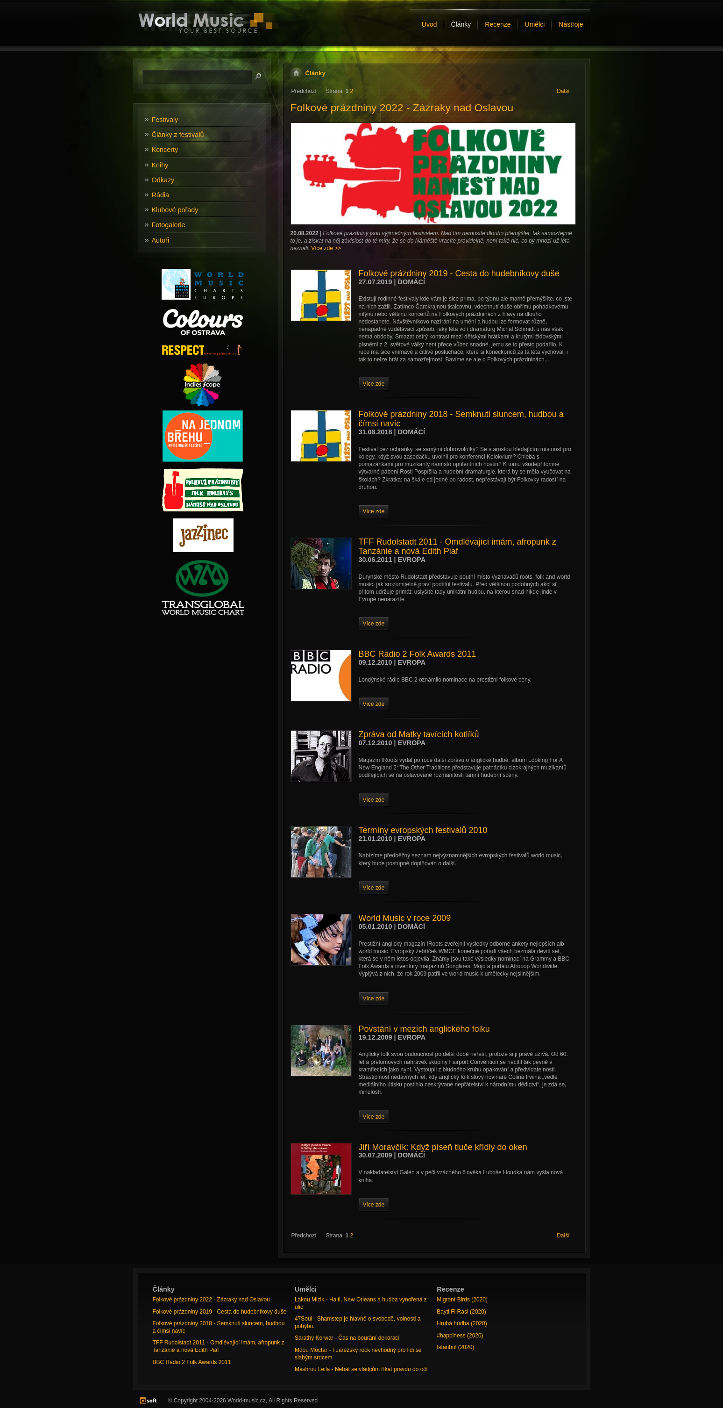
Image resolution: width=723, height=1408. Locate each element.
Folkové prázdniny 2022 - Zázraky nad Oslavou (402, 107)
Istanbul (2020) (455, 1347)
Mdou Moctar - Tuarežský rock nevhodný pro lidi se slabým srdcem (358, 1354)
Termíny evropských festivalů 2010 (423, 830)
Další (563, 91)
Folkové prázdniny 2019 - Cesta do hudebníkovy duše (459, 273)
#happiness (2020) (460, 1335)
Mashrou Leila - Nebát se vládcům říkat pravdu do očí (361, 1369)
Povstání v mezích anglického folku (424, 1029)
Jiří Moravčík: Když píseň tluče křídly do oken (443, 1147)
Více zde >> (326, 248)
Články (315, 73)
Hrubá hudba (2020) (462, 1323)
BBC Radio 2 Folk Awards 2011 (417, 654)
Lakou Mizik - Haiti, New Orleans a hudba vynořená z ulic (361, 1303)
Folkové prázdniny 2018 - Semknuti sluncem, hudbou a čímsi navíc (461, 418)
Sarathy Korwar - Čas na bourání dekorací (347, 1338)
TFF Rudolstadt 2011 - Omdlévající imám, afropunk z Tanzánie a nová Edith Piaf (457, 546)
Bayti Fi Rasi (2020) (461, 1311)
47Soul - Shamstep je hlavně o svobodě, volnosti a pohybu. (358, 1322)
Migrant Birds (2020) (462, 1299)
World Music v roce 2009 (405, 918)
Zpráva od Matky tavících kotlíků (419, 734)
